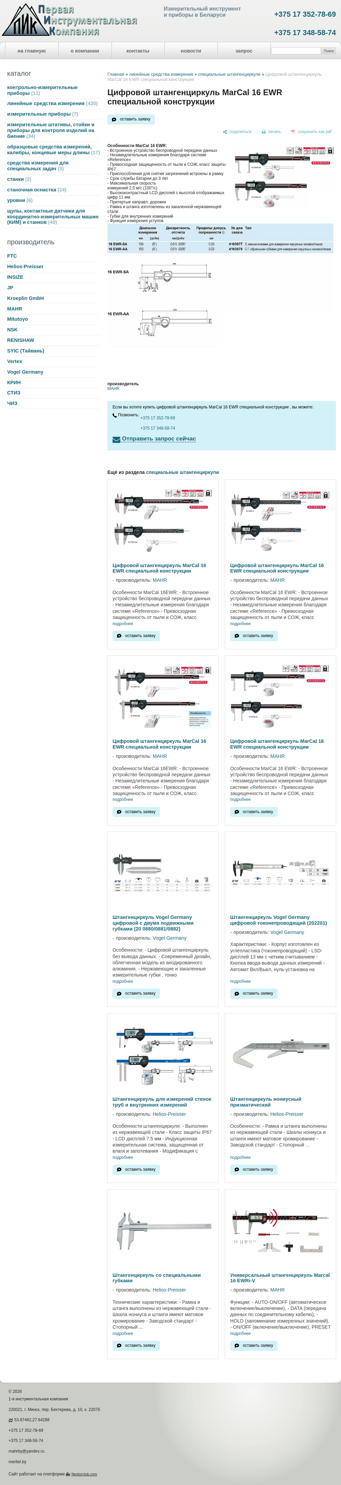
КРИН (14, 382)
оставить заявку (135, 119)
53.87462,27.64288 (31, 1419)
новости (191, 51)
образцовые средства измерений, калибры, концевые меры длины (53, 149)
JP (10, 287)
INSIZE (15, 277)
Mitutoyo (17, 319)
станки (19, 179)
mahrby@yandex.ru (26, 1451)
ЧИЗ (12, 403)
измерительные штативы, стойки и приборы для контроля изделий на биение (50, 130)
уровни (20, 200)
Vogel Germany (25, 372)
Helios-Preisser (25, 266)
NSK (12, 329)
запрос (243, 51)
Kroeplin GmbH (25, 298)
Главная (115, 74)
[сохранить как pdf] (311, 132)
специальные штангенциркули (229, 74)
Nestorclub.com (84, 1474)
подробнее (123, 624)
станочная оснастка (36, 189)
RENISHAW (20, 340)
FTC (12, 256)
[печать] (271, 132)
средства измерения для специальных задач (38, 165)
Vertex (14, 361)
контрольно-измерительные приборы (42, 90)
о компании (85, 51)
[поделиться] (237, 132)
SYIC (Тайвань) (25, 351)
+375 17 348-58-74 (305, 33)
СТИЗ (13, 392)
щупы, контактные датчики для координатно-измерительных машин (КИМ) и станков (53, 216)
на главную (32, 51)
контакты (138, 51)
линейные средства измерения (52, 103)
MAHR (14, 309)
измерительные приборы (42, 114)
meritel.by (17, 1461)
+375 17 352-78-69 (305, 14)
